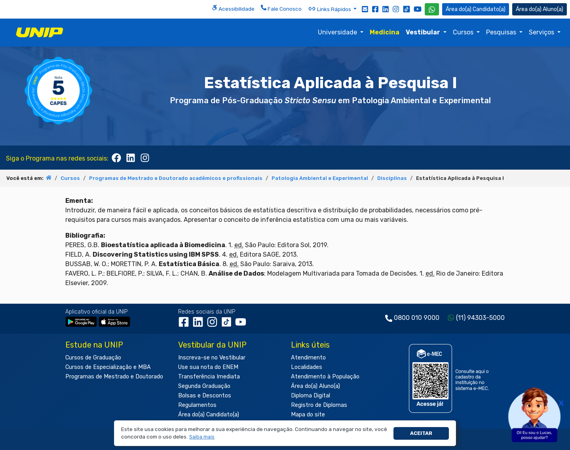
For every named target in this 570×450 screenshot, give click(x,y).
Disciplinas (392, 178)
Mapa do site (308, 414)
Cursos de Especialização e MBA (108, 367)
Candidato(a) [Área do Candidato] (475, 9)
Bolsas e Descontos (204, 395)
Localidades (306, 367)
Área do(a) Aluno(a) (315, 386)
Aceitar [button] (421, 433)
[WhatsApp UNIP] (432, 9)
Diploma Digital (310, 395)
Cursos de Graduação (93, 357)
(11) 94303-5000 (480, 317)
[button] (202, 437)
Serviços (542, 32)
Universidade (338, 32)
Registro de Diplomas (319, 405)
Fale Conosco (281, 8)
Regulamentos (197, 405)
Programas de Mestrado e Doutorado (114, 376)
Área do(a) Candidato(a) (208, 414)
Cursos (464, 32)
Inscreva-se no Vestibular (211, 357)
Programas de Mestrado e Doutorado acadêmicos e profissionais (175, 178)
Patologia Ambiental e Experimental (320, 178)
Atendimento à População (325, 376)
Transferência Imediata (209, 376)
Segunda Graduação (204, 386)
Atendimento (308, 357)
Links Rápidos (330, 9)
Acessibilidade (233, 8)
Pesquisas (502, 32)
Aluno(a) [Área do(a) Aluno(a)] (539, 9)
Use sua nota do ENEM (208, 367)
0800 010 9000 (416, 317)
